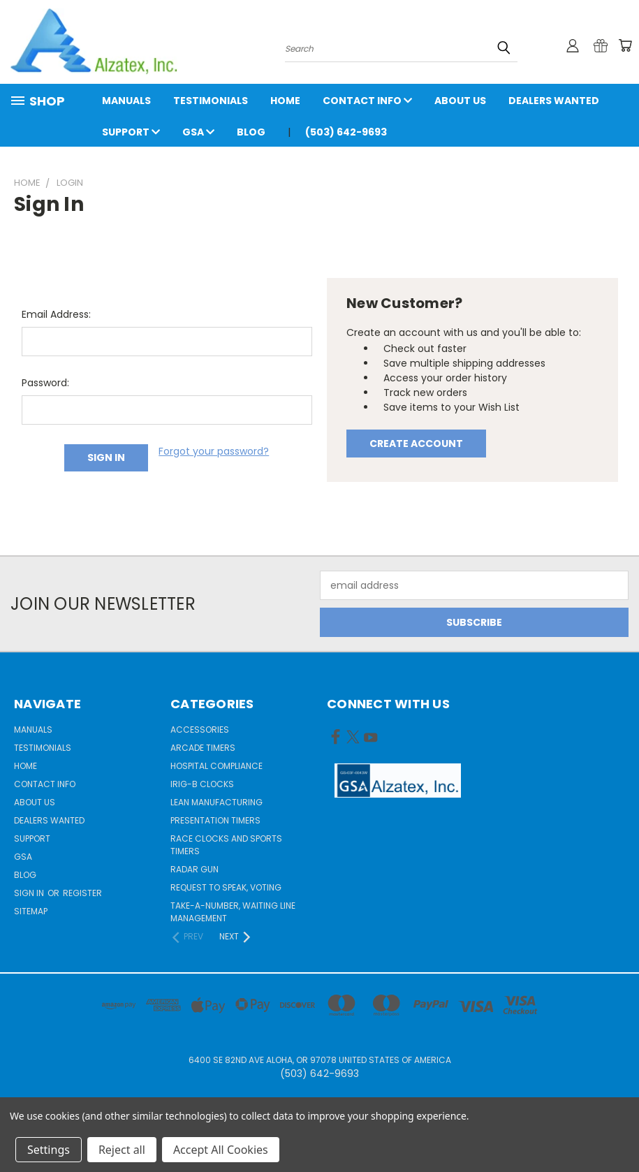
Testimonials (210, 101)
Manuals (126, 101)
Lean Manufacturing (216, 802)
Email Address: (56, 314)
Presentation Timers (215, 820)
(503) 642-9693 (346, 132)
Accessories (199, 729)
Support (131, 132)
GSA (198, 132)
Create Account (416, 444)
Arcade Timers (202, 748)
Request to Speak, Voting (225, 887)
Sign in (30, 893)
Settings (48, 1149)
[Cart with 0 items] (625, 45)
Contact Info (367, 101)
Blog (251, 132)
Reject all (121, 1149)
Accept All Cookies (220, 1149)
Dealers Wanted (553, 101)
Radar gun (194, 869)
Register (82, 893)
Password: (45, 383)
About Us (460, 101)
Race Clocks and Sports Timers (226, 845)
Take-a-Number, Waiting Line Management (232, 912)
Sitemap (30, 911)
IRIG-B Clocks (202, 784)
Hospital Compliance (216, 766)
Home (285, 101)
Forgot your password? (214, 451)
